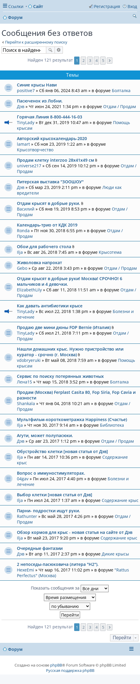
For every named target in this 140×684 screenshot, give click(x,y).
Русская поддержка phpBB (70, 670)
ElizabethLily (29, 290)
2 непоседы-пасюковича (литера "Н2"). (57, 564)
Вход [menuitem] (132, 6)
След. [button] (109, 60)
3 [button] (90, 60)
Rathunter (27, 516)
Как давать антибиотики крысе (49, 306)
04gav (22, 478)
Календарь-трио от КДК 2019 (47, 225)
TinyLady (25, 122)
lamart (23, 144)
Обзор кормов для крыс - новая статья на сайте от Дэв (74, 532)
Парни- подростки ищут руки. (48, 510)
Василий (25, 209)
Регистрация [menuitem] (107, 6)
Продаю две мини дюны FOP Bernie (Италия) (64, 327)
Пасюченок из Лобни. (40, 101)
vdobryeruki (29, 360)
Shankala (26, 403)
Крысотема (110, 252)
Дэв (20, 106)
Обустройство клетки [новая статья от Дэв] (62, 451)
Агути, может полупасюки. (45, 435)
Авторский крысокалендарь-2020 (52, 138)
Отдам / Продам (119, 106)
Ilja (20, 252)
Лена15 (24, 382)
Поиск (50, 50)
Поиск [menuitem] (134, 17)
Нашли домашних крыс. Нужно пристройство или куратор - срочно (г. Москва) (70, 351)
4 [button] (97, 60)
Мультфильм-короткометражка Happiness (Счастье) (72, 419)
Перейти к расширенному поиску (36, 42)
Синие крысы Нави (37, 85)
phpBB (56, 665)
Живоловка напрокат (39, 262)
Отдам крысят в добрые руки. (48, 203)
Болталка (121, 90)
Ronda (23, 230)
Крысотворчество (35, 149)
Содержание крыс (120, 500)
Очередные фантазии (40, 548)
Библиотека (112, 425)
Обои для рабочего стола (44, 246)
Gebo (22, 268)
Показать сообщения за (70, 588)
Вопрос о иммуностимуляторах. (51, 473)
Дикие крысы (115, 554)
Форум (15, 649)
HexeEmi (25, 570)
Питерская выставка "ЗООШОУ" (50, 181)
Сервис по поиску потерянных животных (60, 376)
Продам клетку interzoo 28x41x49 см (55, 160)
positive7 (26, 90)
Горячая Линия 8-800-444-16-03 (49, 117)
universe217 (29, 165)
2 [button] (83, 60)
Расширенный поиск (59, 50)
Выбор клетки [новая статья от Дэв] (54, 494)
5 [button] (103, 60)
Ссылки (15, 6)
